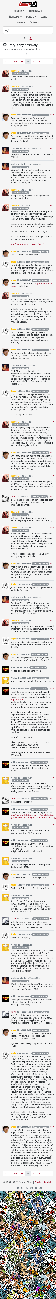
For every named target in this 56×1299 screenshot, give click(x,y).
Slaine (13, 918)
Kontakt (48, 1182)
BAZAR (44, 16)
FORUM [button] (30, 16)
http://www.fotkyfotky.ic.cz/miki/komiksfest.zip (32, 815)
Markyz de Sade (18, 148)
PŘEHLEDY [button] (14, 16)
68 (40, 61)
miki (13, 667)
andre (13, 114)
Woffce (14, 678)
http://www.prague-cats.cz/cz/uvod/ (27, 244)
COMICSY (19, 11)
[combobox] (28, 30)
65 (22, 61)
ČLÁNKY (34, 22)
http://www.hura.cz (19, 699)
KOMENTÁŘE (35, 11)
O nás (38, 1182)
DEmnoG (15, 70)
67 (34, 61)
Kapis (13, 261)
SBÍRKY (21, 22)
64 (15, 61)
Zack (13, 496)
